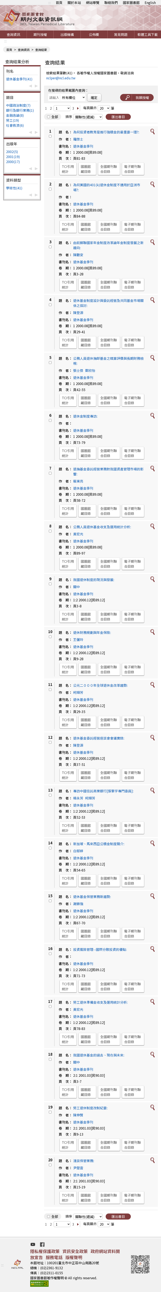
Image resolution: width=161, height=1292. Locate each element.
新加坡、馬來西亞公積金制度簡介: (98, 843)
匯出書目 (118, 116)
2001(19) (13, 156)
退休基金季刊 (83, 146)
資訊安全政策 (75, 1251)
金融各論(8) (15, 115)
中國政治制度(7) (18, 105)
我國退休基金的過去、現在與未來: (98, 1055)
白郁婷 (78, 850)
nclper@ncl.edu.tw (60, 77)
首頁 (59, 2)
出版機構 (67, 34)
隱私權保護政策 (45, 1251)
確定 (94, 97)
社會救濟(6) (15, 125)
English (150, 2)
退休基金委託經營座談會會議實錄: (98, 738)
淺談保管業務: (83, 1160)
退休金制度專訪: (85, 416)
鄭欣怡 (90, 370)
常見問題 (120, 34)
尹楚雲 (78, 1167)
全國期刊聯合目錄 (108, 169)
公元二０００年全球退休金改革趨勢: (100, 685)
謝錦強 (78, 903)
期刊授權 (40, 34)
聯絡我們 (111, 2)
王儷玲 (78, 639)
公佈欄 (94, 34)
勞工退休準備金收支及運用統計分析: (100, 1002)
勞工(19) (12, 120)
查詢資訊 (13, 34)
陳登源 (78, 312)
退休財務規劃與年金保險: (92, 632)
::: (49, 2)
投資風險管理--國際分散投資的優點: (100, 949)
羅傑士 (78, 139)
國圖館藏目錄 (86, 169)
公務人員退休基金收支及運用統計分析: (102, 526)
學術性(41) (14, 187)
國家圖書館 (131, 2)
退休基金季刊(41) (19, 78)
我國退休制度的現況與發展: (93, 579)
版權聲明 (73, 1257)
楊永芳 (78, 798)
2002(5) (12, 151)
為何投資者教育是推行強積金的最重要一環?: (106, 131)
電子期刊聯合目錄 (132, 169)
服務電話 (54, 1257)
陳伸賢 (78, 1114)
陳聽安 (78, 254)
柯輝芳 (78, 692)
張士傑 (78, 370)
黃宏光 (78, 533)
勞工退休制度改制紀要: (90, 1107)
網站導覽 (92, 2)
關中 (76, 586)
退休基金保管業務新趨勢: (92, 896)
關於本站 (74, 2)
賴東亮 (78, 481)
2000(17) (13, 161)
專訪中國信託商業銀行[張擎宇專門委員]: (103, 790)
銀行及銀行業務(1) (20, 110)
